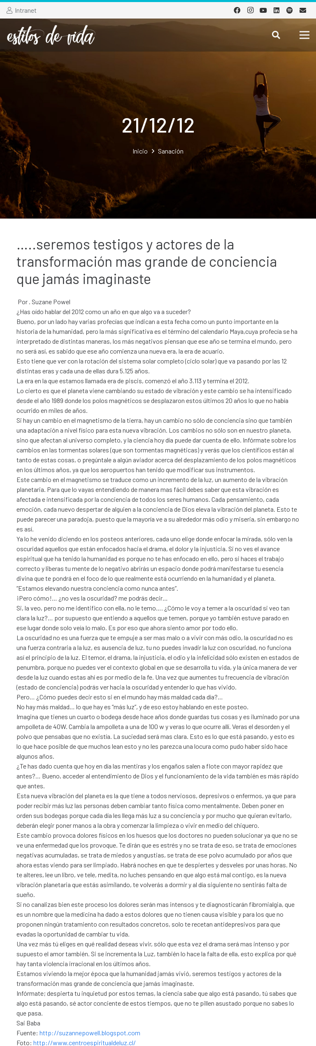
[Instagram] (250, 10)
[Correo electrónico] (302, 10)
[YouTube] (263, 10)
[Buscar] (276, 35)
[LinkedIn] (276, 10)
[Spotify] (289, 10)
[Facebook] (237, 10)
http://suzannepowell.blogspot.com (90, 1033)
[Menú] (304, 35)
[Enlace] (51, 35)
